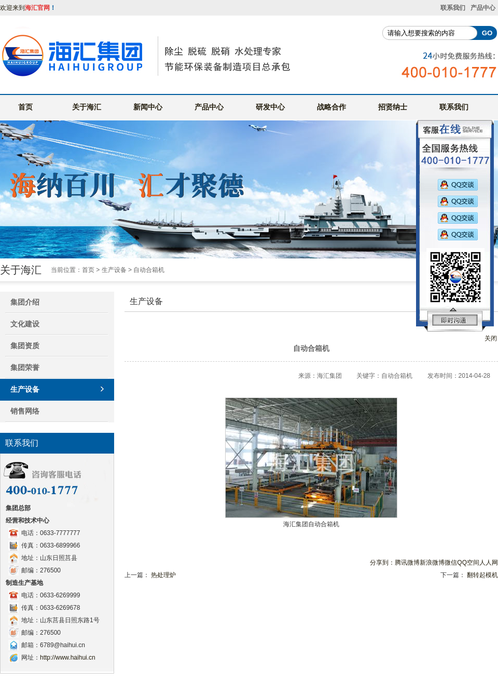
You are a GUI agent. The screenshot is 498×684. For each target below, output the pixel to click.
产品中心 (483, 7)
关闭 (491, 338)
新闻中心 (147, 107)
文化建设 (24, 324)
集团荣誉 (24, 367)
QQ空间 (468, 562)
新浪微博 (432, 562)
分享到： (382, 562)
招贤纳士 (392, 107)
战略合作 (331, 107)
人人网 (488, 562)
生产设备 (114, 269)
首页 (25, 107)
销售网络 (24, 411)
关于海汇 (86, 107)
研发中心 (270, 107)
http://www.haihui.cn (67, 657)
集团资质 (24, 345)
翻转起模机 (482, 575)
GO (487, 33)
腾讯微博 (407, 562)
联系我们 (452, 7)
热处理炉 (163, 575)
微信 (451, 562)
